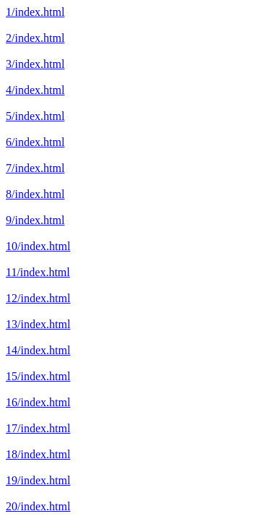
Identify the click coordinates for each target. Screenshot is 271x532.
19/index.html (38, 480)
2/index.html (35, 38)
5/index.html (35, 116)
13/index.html (38, 324)
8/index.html (35, 194)
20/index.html (38, 506)
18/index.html (38, 454)
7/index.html (35, 168)
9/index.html (35, 220)
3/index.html (35, 64)
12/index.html (38, 298)
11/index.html (38, 272)
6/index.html (35, 142)
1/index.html (35, 12)
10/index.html (38, 246)
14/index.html (38, 350)
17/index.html (38, 428)
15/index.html (38, 376)
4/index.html (35, 90)
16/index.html (38, 402)
